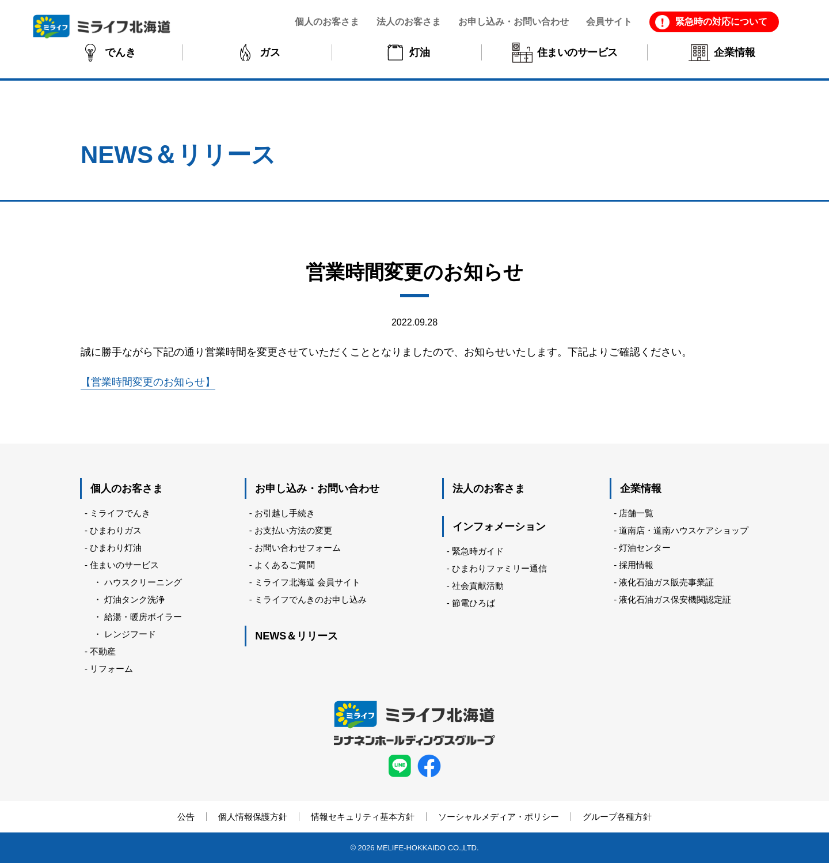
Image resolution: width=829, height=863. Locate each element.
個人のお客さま (126, 488)
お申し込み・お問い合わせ (317, 488)
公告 (186, 817)
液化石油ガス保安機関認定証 (675, 599)
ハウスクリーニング (143, 582)
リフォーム (111, 668)
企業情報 (640, 488)
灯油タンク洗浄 (134, 599)
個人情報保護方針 (252, 817)
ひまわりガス (116, 530)
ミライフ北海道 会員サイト (307, 582)
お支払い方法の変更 (293, 530)
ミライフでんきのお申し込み (310, 599)
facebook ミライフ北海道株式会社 (429, 766)
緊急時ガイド (478, 551)
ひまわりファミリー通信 (499, 568)
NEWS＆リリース (296, 636)
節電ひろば (473, 603)
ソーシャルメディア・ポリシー (498, 817)
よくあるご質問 (284, 565)
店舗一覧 (636, 513)
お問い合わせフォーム (297, 547)
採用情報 (636, 565)
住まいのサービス (124, 565)
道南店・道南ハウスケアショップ (683, 530)
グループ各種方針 (617, 817)
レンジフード (130, 634)
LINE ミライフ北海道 (400, 766)
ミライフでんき (120, 513)
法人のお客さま (488, 488)
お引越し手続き (284, 513)
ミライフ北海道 (102, 26)
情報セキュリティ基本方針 (362, 817)
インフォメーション (499, 526)
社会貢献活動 (478, 586)
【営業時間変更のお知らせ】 (148, 382)
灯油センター (645, 547)
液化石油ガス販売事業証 (666, 582)
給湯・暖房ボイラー (143, 617)
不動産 (103, 651)
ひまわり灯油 (116, 547)
